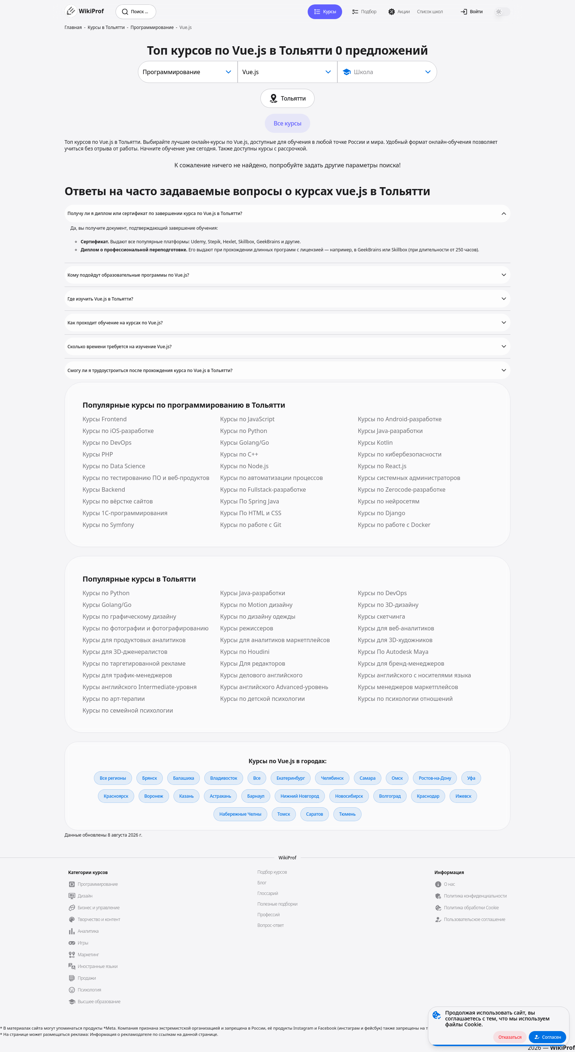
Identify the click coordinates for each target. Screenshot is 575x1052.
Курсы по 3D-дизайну (388, 605)
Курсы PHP (98, 454)
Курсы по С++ (239, 454)
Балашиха (183, 778)
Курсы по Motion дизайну (256, 605)
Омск (397, 778)
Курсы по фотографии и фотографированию (146, 628)
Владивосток (223, 778)
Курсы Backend (104, 489)
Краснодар (428, 796)
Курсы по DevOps (107, 442)
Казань (186, 796)
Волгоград (390, 796)
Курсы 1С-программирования (125, 513)
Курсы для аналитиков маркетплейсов (275, 640)
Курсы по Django (381, 513)
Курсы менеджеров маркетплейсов (408, 687)
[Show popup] (387, 72)
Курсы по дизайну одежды (257, 616)
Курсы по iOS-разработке (118, 431)
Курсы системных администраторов (409, 478)
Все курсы (287, 123)
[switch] (502, 11)
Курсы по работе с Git (250, 525)
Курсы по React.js (382, 466)
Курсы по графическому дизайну (129, 616)
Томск (284, 814)
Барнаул (255, 796)
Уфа (471, 778)
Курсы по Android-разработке (400, 419)
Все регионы (113, 778)
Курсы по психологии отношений (405, 699)
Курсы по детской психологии (262, 699)
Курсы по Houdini (245, 652)
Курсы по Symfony (108, 525)
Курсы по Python (243, 431)
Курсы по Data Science (114, 466)
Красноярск (116, 796)
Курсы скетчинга (381, 616)
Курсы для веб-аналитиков (396, 628)
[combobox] (188, 72)
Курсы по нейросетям (389, 501)
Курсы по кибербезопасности (400, 454)
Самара (368, 778)
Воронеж (153, 796)
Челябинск (332, 778)
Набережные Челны (240, 814)
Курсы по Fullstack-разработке (263, 489)
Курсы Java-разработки (390, 431)
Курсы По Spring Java (249, 501)
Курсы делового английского (261, 675)
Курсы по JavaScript (247, 419)
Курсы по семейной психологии (128, 710)
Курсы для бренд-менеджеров (401, 663)
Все (257, 778)
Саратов (314, 814)
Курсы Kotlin (375, 442)
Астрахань (220, 796)
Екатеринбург (290, 778)
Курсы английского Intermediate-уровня (140, 687)
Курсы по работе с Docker (394, 525)
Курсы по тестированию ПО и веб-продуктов (146, 478)
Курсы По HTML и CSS (250, 513)
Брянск (149, 778)
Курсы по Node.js (244, 466)
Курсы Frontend (105, 419)
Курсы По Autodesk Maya (393, 652)
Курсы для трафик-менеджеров (127, 675)
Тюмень (347, 814)
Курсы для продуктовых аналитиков (134, 640)
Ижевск (463, 796)
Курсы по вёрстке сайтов (118, 501)
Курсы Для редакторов (252, 663)
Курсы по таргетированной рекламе (134, 663)
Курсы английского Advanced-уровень (274, 687)
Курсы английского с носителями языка (414, 675)
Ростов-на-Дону (435, 778)
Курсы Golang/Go (244, 442)
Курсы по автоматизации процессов (271, 478)
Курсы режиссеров (246, 628)
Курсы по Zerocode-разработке (402, 489)
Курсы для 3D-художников (395, 640)
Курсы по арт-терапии (114, 699)
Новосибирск (349, 796)
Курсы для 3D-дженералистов (125, 652)
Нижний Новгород (300, 796)
